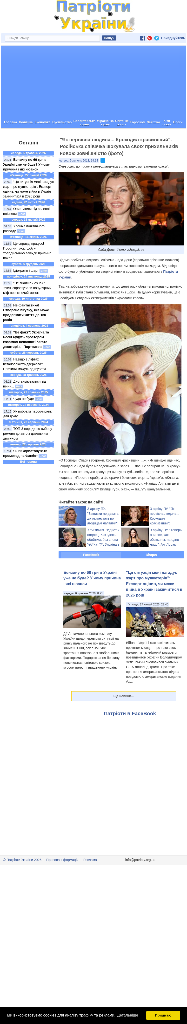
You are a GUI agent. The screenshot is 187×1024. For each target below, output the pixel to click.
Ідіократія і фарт (26, 288)
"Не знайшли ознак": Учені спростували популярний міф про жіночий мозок (27, 305)
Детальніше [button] (127, 1015)
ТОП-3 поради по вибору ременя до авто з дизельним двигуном (27, 450)
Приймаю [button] (163, 1015)
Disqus (151, 572)
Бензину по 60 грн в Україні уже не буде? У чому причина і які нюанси (26, 181)
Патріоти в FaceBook (130, 730)
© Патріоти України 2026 (22, 877)
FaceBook (91, 572)
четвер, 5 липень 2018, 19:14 (78, 177)
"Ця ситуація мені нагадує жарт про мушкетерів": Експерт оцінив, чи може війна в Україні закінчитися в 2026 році (154, 600)
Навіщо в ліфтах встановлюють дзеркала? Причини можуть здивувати (24, 381)
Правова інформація (62, 877)
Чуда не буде (23, 416)
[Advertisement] (93, 99)
